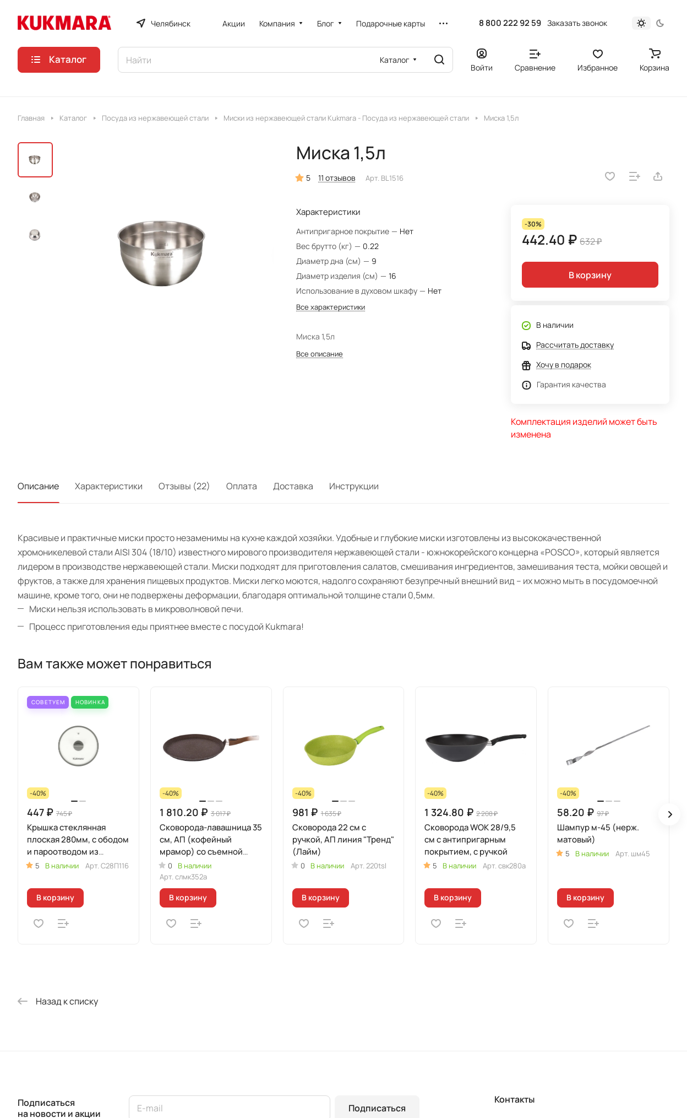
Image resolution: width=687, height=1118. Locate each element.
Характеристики (109, 486)
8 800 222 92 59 (510, 23)
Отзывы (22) (184, 486)
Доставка (293, 486)
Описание (38, 486)
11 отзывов (337, 177)
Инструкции (354, 486)
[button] (669, 814)
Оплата (241, 486)
